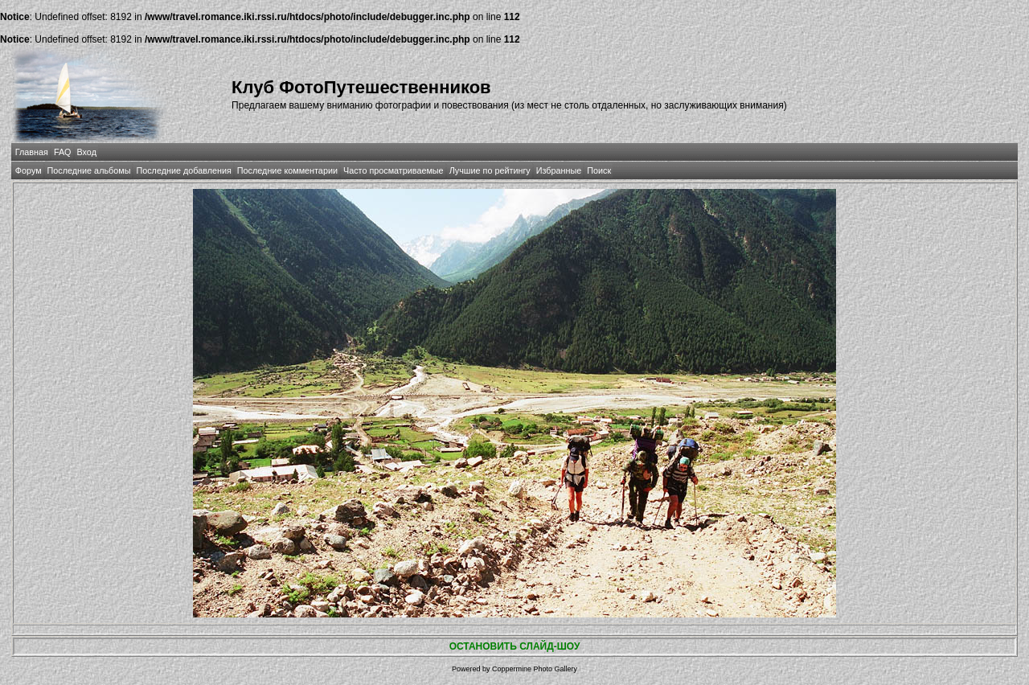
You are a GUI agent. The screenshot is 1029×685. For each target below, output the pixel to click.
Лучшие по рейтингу (490, 170)
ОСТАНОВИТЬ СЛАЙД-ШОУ (514, 646)
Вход (86, 152)
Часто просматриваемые (393, 170)
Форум (28, 170)
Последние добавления (183, 170)
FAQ (63, 152)
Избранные (558, 170)
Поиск (599, 170)
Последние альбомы (89, 170)
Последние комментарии (287, 170)
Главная (31, 152)
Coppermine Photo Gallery (534, 669)
